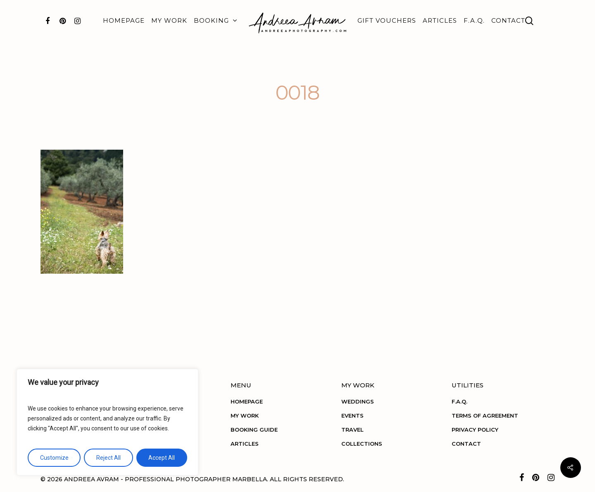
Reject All (108, 457)
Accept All (161, 457)
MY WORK (169, 20)
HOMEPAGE (124, 20)
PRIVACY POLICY (475, 429)
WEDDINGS (357, 401)
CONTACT (508, 20)
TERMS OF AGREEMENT (485, 415)
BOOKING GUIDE (254, 429)
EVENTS (352, 415)
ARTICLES (440, 20)
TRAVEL (352, 429)
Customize (54, 457)
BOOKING (215, 21)
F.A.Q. (474, 20)
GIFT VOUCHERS (386, 20)
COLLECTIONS (361, 443)
